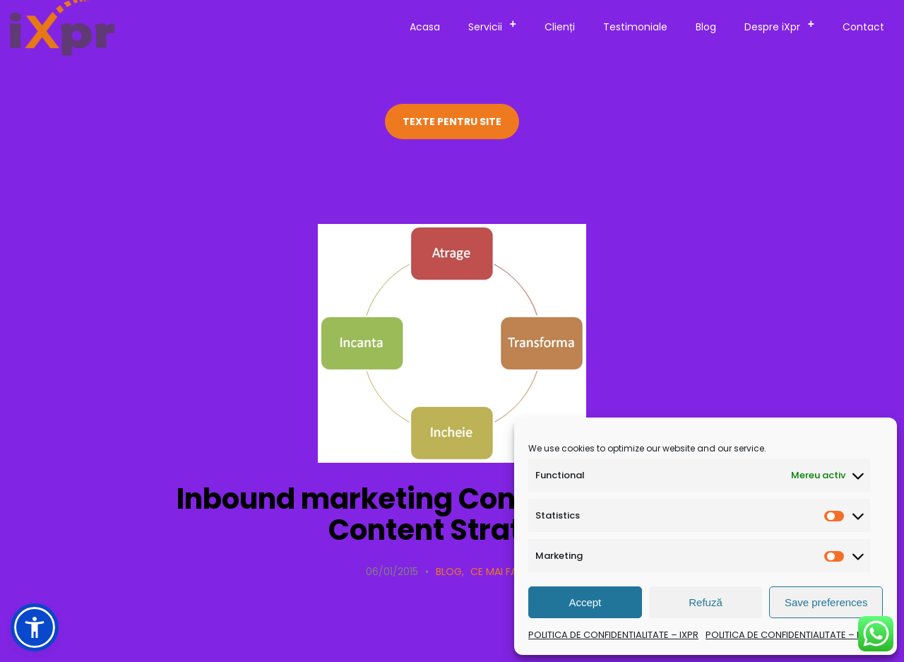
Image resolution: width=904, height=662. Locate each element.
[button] (34, 627)
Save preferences (826, 602)
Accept (585, 602)
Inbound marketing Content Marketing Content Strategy (452, 514)
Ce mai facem (504, 572)
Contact (863, 27)
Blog (706, 27)
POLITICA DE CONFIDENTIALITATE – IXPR (613, 635)
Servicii (496, 25)
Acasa (425, 27)
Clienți (560, 27)
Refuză (705, 602)
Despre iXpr (783, 25)
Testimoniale (635, 27)
